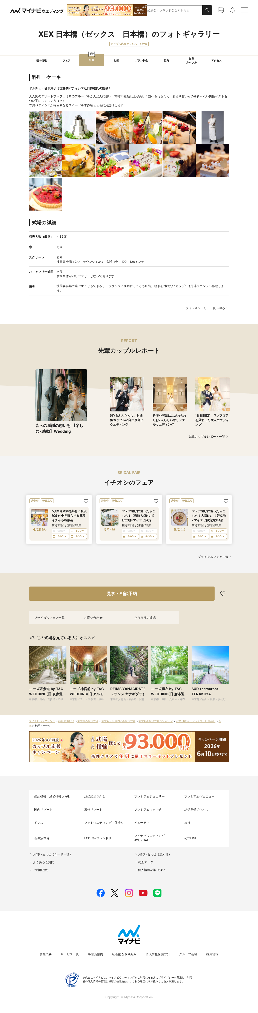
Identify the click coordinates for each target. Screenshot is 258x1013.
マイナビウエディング (42, 721)
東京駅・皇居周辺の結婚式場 (118, 721)
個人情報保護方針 (158, 954)
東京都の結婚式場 (87, 721)
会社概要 (46, 954)
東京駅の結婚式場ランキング (155, 721)
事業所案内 (95, 954)
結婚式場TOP (66, 721)
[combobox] (173, 10)
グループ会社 (188, 954)
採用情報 (212, 954)
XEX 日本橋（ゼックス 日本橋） (195, 721)
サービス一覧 (70, 954)
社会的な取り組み (124, 954)
